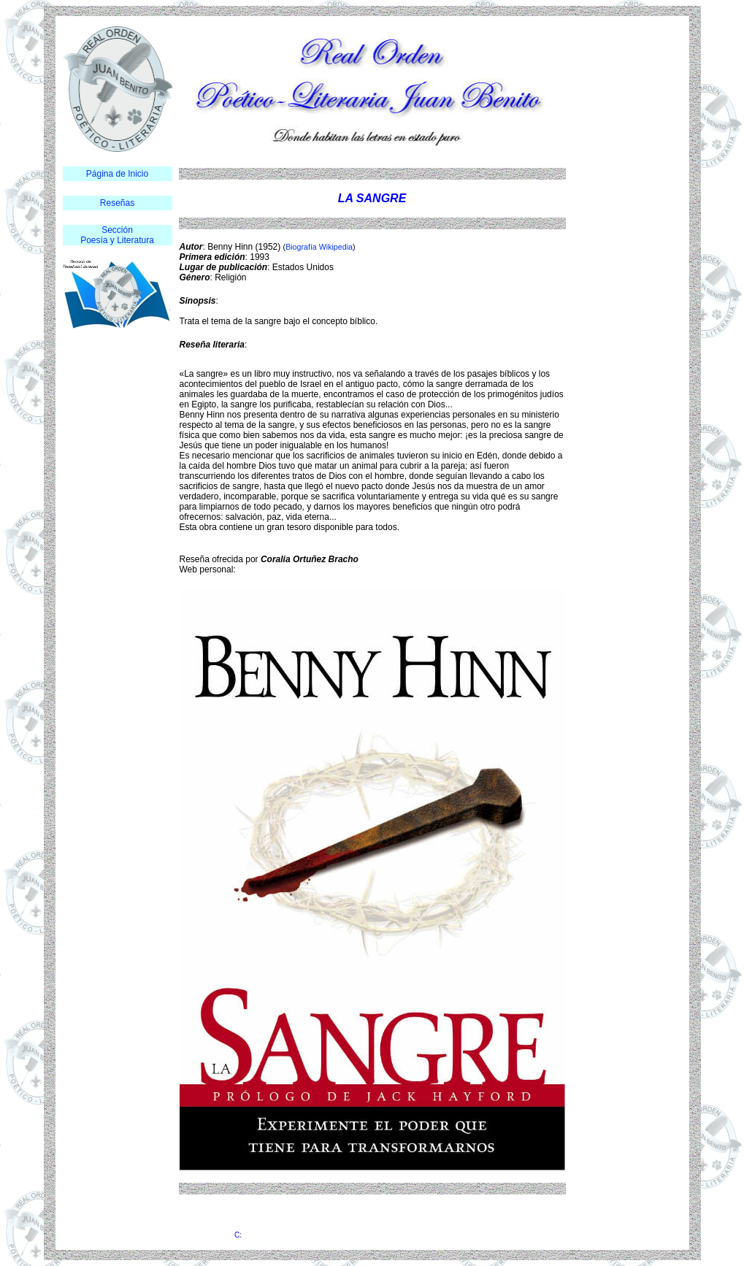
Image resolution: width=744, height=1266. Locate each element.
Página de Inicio (117, 174)
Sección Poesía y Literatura (117, 235)
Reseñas (117, 203)
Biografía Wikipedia (319, 246)
